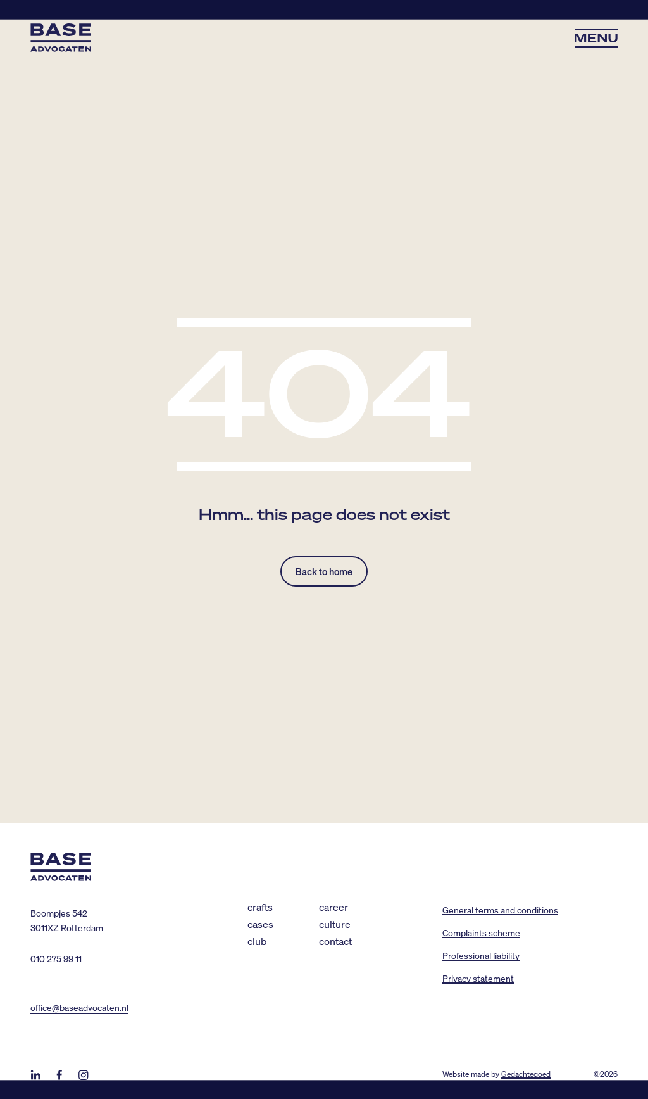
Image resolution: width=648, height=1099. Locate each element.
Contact (335, 941)
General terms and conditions (500, 909)
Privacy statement (478, 978)
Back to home (324, 571)
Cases (260, 924)
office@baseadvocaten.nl (79, 1007)
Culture (335, 924)
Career (333, 906)
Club (257, 941)
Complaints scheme (481, 932)
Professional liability (481, 955)
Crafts (260, 906)
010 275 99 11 (56, 958)
